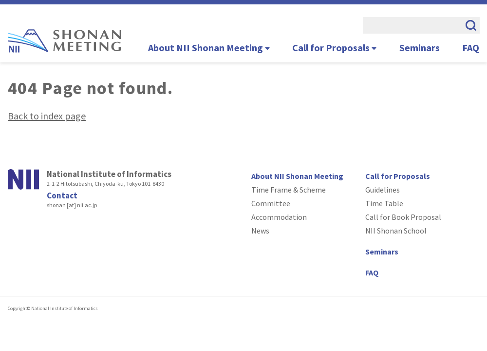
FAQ (470, 47)
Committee (270, 203)
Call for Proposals (334, 47)
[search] (411, 25)
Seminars (419, 47)
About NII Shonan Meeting (209, 47)
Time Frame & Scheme (288, 190)
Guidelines (382, 190)
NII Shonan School (396, 230)
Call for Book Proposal (403, 217)
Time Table (384, 203)
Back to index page (47, 116)
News (260, 230)
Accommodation (279, 217)
